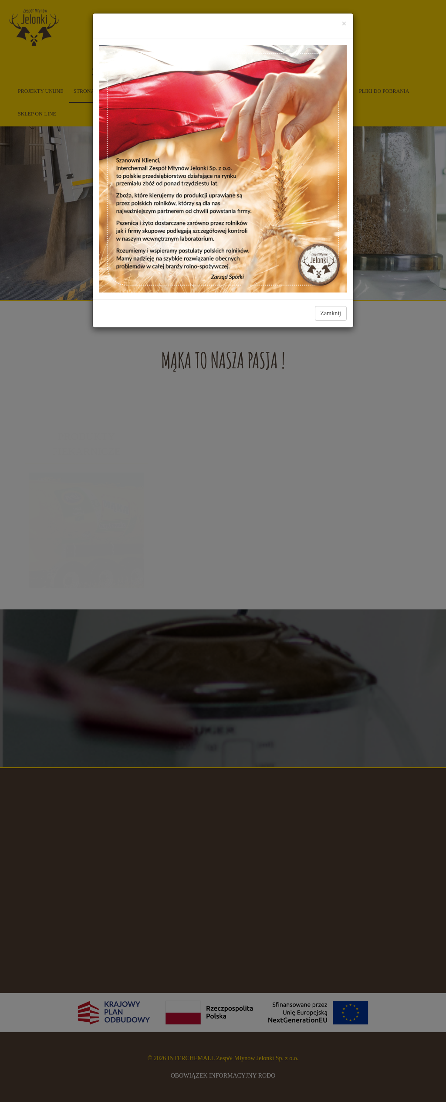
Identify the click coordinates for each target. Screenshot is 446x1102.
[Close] (344, 23)
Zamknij (331, 313)
